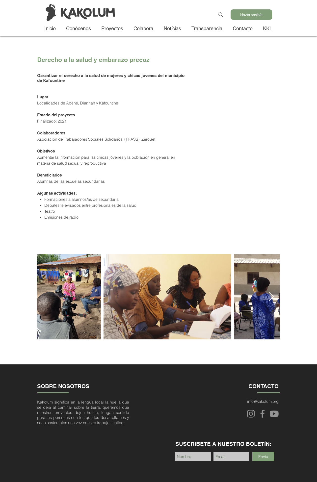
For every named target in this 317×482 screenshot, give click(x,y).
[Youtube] (274, 413)
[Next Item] (271, 297)
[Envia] (263, 456)
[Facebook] (262, 413)
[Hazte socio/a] (251, 14)
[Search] (220, 14)
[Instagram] (251, 413)
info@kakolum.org (263, 401)
